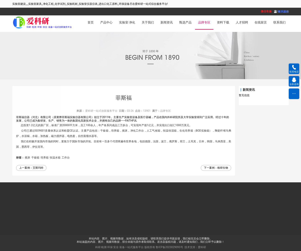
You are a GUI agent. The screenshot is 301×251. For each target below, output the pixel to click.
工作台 (66, 157)
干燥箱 (35, 157)
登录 (277, 11)
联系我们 (279, 22)
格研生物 (222, 167)
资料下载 (223, 22)
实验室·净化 (127, 22)
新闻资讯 (166, 22)
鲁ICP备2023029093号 (169, 247)
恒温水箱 (55, 157)
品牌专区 (204, 22)
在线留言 (261, 22)
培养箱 (45, 157)
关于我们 (148, 22)
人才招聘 (242, 22)
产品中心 (106, 22)
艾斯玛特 (38, 167)
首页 (91, 22)
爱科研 (202, 247)
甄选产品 (185, 22)
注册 (286, 11)
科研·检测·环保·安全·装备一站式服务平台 (119, 247)
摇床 (27, 157)
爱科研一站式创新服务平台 (101, 110)
